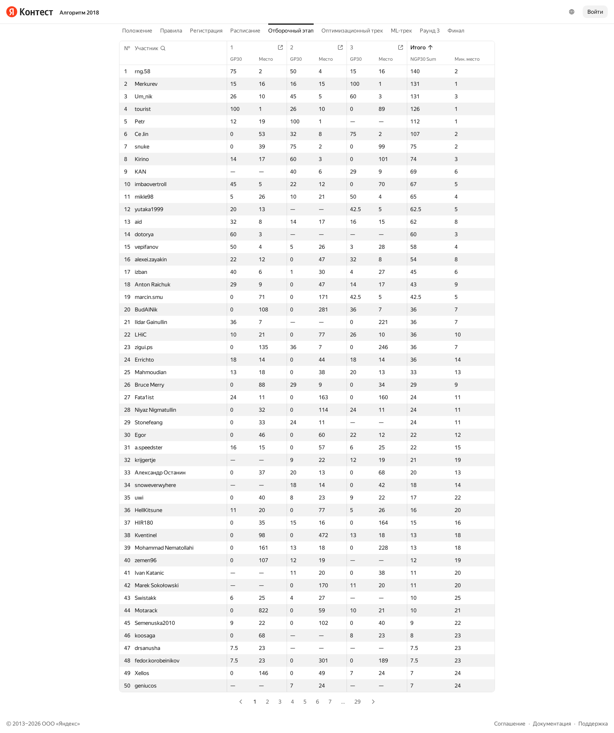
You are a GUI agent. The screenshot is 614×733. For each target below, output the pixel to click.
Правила (171, 30)
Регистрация (206, 30)
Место (270, 59)
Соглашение (510, 723)
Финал (456, 30)
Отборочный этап (291, 30)
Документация (552, 723)
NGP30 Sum (427, 59)
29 (357, 702)
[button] (150, 48)
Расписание (245, 30)
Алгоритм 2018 (79, 12)
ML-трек (401, 30)
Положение (137, 30)
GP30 (240, 59)
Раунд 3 (430, 30)
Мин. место (471, 59)
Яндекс (68, 723)
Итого (421, 47)
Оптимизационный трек (352, 30)
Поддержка (593, 723)
